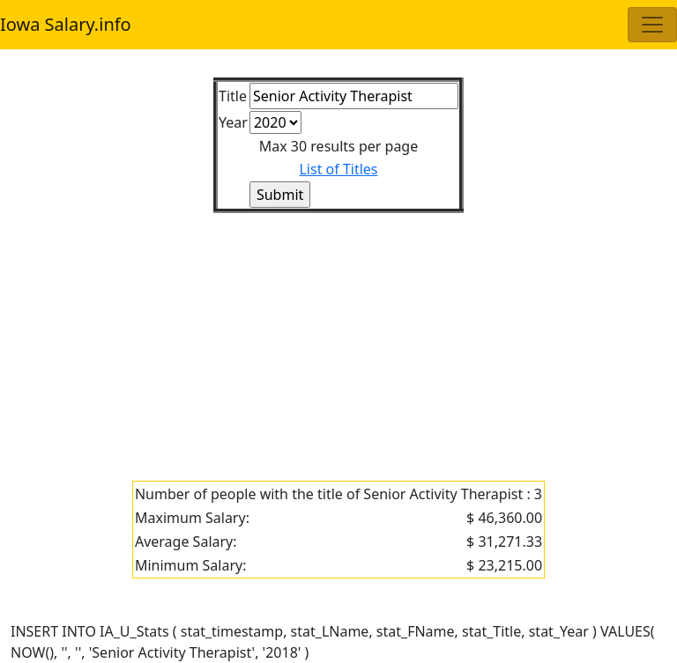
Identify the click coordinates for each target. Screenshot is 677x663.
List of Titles (338, 169)
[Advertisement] (338, 336)
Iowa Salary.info (65, 24)
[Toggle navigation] (652, 24)
